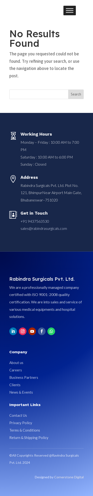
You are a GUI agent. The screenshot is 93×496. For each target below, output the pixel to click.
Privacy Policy (20, 423)
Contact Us (18, 415)
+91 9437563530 (35, 221)
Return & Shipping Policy (28, 437)
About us (16, 362)
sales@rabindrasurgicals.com (44, 228)
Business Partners (23, 377)
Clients (15, 385)
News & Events (21, 392)
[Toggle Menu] (69, 10)
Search (76, 94)
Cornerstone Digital (69, 477)
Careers (15, 370)
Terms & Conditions (24, 430)
